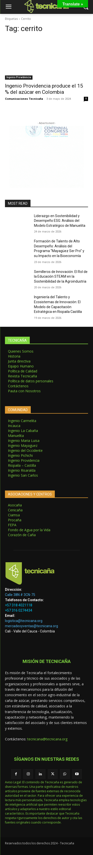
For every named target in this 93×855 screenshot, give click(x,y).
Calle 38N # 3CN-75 (20, 595)
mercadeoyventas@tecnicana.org (31, 626)
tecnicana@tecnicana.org (47, 739)
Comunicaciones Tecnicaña (24, 98)
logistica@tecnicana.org (23, 621)
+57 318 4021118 (18, 605)
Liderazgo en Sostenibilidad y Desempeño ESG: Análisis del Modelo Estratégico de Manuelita (59, 221)
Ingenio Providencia (18, 77)
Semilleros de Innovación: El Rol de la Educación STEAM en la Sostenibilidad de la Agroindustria (61, 276)
